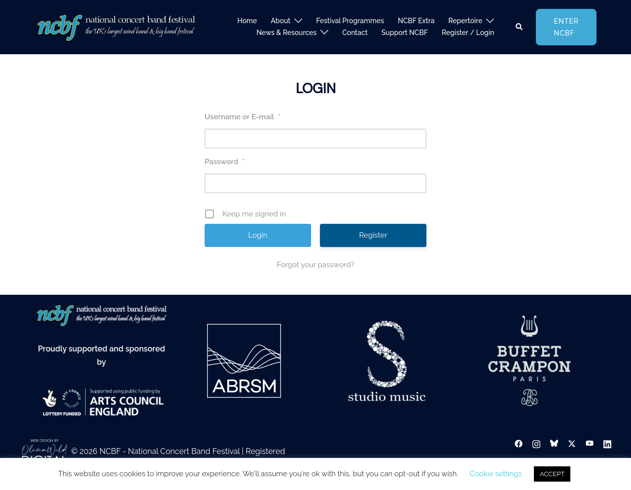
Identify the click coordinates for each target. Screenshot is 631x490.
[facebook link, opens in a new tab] (519, 443)
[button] (520, 27)
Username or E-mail (242, 116)
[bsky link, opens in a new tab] (554, 443)
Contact (355, 32)
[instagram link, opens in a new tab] (536, 443)
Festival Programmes (350, 21)
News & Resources (286, 32)
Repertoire (466, 21)
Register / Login (468, 32)
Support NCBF (405, 32)
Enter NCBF (566, 27)
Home (247, 21)
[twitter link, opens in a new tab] (572, 443)
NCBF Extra (416, 21)
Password (225, 161)
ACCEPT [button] (552, 474)
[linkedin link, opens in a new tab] (607, 443)
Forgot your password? (315, 264)
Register (373, 235)
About (280, 21)
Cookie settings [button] (496, 473)
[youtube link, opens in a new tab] (590, 443)
